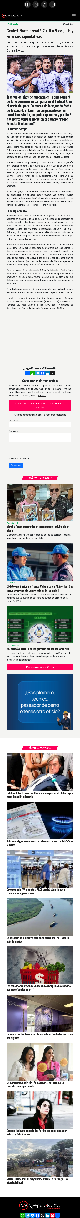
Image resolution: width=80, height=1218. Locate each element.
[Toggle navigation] (74, 15)
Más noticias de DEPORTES (40, 666)
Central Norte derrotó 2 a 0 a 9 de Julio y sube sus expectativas (40, 33)
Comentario (15, 431)
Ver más (42, 395)
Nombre (13, 420)
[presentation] (30, 449)
